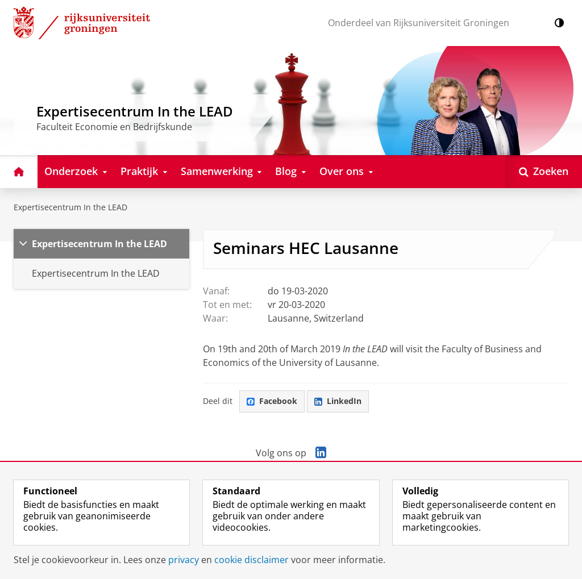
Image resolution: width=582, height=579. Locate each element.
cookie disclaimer (251, 559)
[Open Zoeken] (543, 171)
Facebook (272, 400)
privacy (183, 559)
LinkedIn (337, 400)
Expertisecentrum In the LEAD (70, 207)
